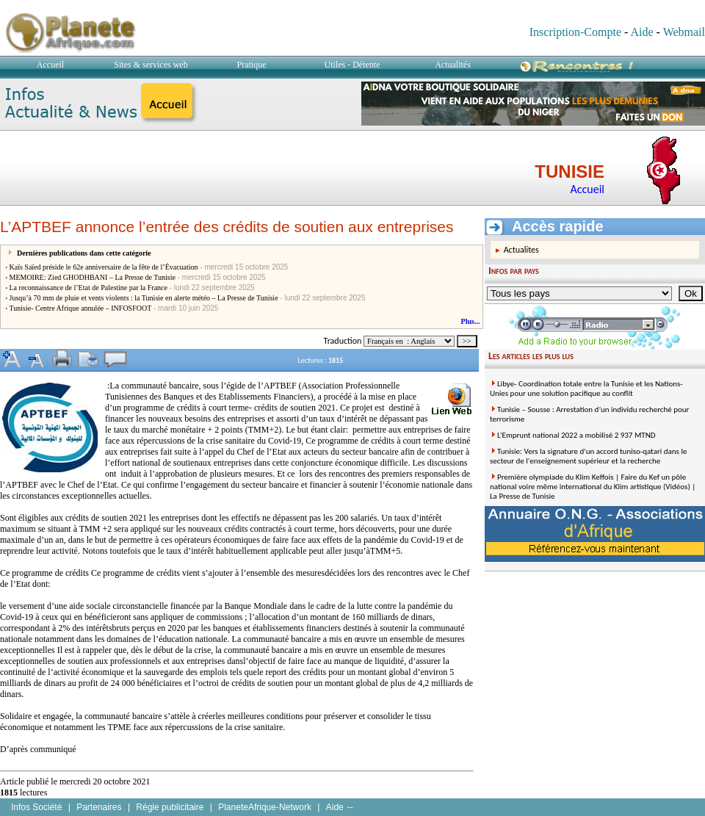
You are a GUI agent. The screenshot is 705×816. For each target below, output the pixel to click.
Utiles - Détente (352, 64)
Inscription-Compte (575, 32)
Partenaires (98, 807)
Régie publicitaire (169, 807)
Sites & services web (150, 64)
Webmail (684, 32)
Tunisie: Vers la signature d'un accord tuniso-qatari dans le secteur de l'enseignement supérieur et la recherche (588, 456)
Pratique (252, 64)
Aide (641, 32)
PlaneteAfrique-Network (264, 807)
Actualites (521, 250)
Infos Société (36, 807)
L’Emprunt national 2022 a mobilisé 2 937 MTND (576, 435)
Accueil (50, 64)
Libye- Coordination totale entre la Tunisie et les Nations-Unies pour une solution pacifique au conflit (586, 388)
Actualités (453, 64)
